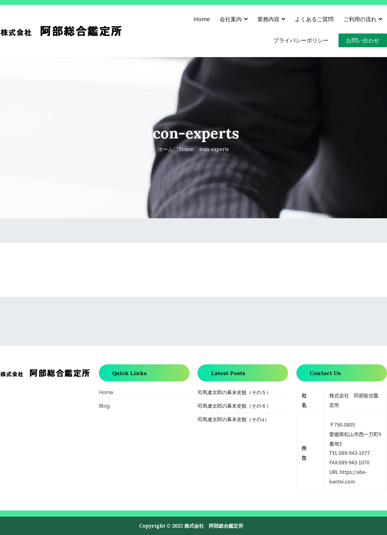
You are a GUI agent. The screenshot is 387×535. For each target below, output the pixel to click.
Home (202, 19)
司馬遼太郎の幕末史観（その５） (234, 392)
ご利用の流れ (360, 19)
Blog (104, 406)
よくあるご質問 (314, 19)
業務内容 (268, 19)
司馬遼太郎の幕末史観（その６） (234, 406)
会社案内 (231, 19)
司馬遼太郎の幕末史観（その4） (233, 419)
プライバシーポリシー (301, 40)
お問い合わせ (362, 40)
